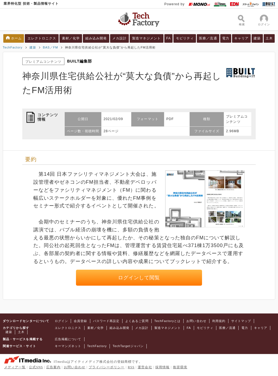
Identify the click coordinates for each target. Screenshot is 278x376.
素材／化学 (71, 38)
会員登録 (80, 321)
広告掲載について (68, 339)
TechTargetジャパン (128, 346)
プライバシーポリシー (107, 367)
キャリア (241, 38)
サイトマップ (241, 321)
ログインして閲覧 (139, 277)
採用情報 (162, 367)
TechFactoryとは (167, 321)
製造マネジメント (146, 38)
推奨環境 (180, 367)
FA (168, 38)
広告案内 (53, 367)
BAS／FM (50, 47)
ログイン (61, 321)
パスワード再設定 (106, 321)
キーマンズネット (68, 346)
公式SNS (36, 367)
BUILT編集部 (79, 61)
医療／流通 (208, 38)
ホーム (16, 38)
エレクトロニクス (42, 38)
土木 (269, 38)
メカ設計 (119, 38)
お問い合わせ (196, 321)
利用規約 (218, 321)
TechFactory (13, 47)
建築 (257, 38)
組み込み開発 (96, 38)
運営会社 (145, 367)
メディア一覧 (15, 367)
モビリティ (185, 38)
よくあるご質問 (136, 321)
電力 (225, 38)
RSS (131, 367)
